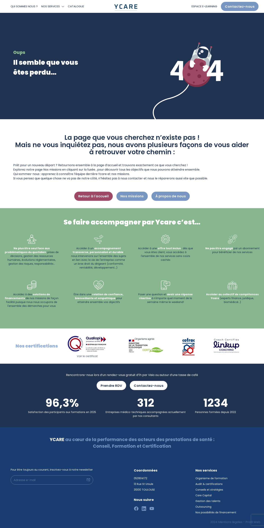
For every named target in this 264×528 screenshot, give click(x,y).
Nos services (50, 6)
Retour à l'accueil (93, 196)
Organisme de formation (211, 478)
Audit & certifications (209, 484)
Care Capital (203, 495)
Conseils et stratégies (209, 490)
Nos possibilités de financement (215, 512)
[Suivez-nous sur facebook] (136, 509)
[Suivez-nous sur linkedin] (144, 509)
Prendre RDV (111, 385)
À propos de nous (170, 196)
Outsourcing (203, 507)
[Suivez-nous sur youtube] (151, 509)
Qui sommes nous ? (24, 6)
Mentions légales (230, 522)
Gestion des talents (207, 501)
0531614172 (140, 478)
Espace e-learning (204, 6)
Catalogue (76, 6)
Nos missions (132, 196)
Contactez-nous (239, 6)
